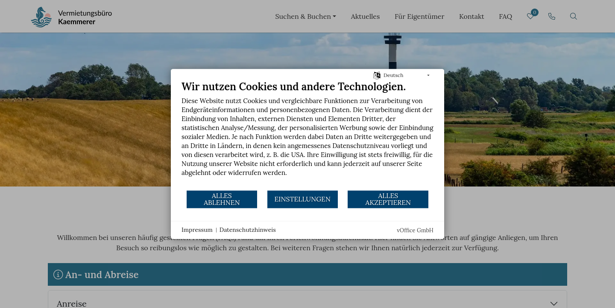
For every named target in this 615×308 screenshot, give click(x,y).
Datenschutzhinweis (248, 230)
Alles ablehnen (222, 199)
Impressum (197, 230)
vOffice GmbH (415, 230)
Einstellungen (302, 199)
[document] (307, 135)
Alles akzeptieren (388, 199)
